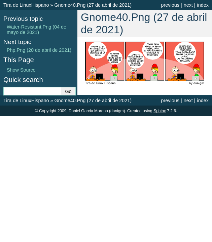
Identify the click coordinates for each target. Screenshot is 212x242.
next (188, 5)
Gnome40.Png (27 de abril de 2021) (93, 5)
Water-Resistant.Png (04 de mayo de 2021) (36, 29)
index (203, 5)
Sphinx (159, 111)
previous (170, 5)
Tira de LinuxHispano (26, 5)
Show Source (21, 70)
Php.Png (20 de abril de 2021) (39, 50)
